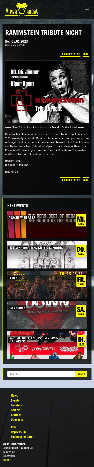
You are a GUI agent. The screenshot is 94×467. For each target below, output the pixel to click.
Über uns (17, 419)
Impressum (18, 432)
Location (16, 405)
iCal (85, 54)
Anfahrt (7, 459)
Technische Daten (22, 436)
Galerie (15, 410)
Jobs (14, 427)
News (14, 395)
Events (15, 400)
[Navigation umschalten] (86, 9)
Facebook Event (70, 54)
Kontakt (16, 414)
